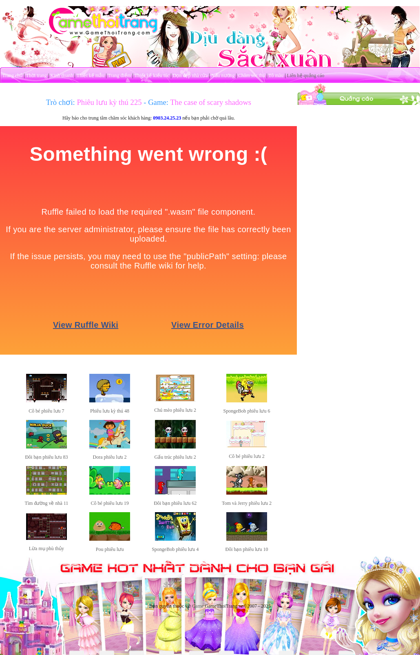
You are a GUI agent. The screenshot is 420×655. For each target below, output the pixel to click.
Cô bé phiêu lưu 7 (46, 411)
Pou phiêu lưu (110, 549)
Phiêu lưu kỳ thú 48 (109, 411)
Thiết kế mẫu (90, 75)
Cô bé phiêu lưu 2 (246, 456)
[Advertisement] (359, 156)
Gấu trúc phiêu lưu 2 (175, 457)
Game (198, 606)
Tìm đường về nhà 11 (46, 503)
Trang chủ (12, 75)
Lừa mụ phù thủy (46, 548)
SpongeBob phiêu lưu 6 (246, 411)
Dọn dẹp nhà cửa (190, 75)
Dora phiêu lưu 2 (110, 457)
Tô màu (275, 75)
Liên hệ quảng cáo (306, 75)
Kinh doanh (61, 75)
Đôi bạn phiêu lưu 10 (246, 549)
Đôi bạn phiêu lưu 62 (175, 503)
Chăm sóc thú (251, 75)
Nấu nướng (223, 75)
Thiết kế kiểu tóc (151, 75)
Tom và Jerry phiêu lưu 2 (247, 503)
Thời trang (36, 75)
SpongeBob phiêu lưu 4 (175, 549)
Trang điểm (119, 75)
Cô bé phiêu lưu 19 (109, 503)
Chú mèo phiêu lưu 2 (175, 410)
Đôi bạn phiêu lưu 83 (46, 457)
